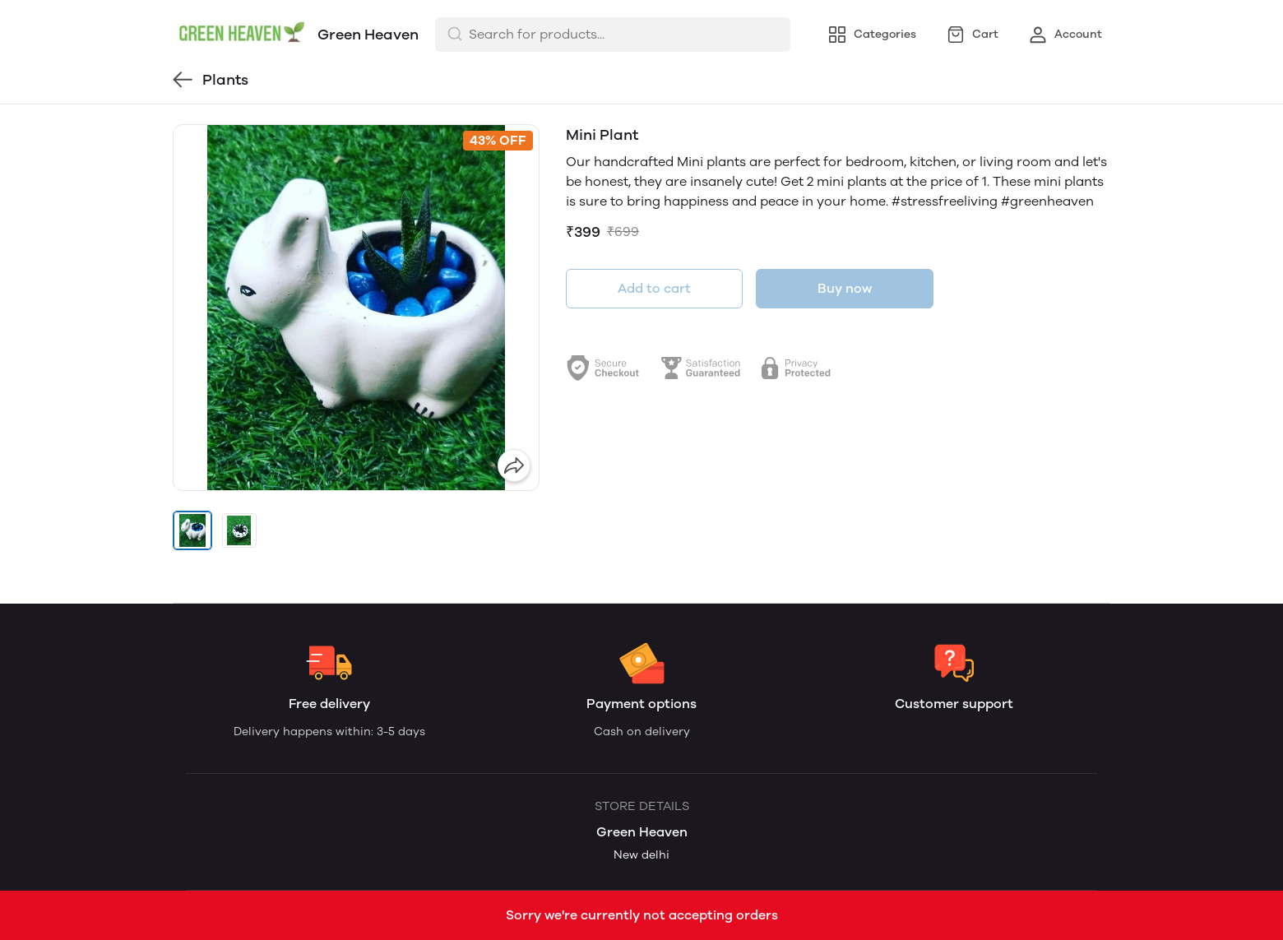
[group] (356, 307)
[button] (192, 530)
